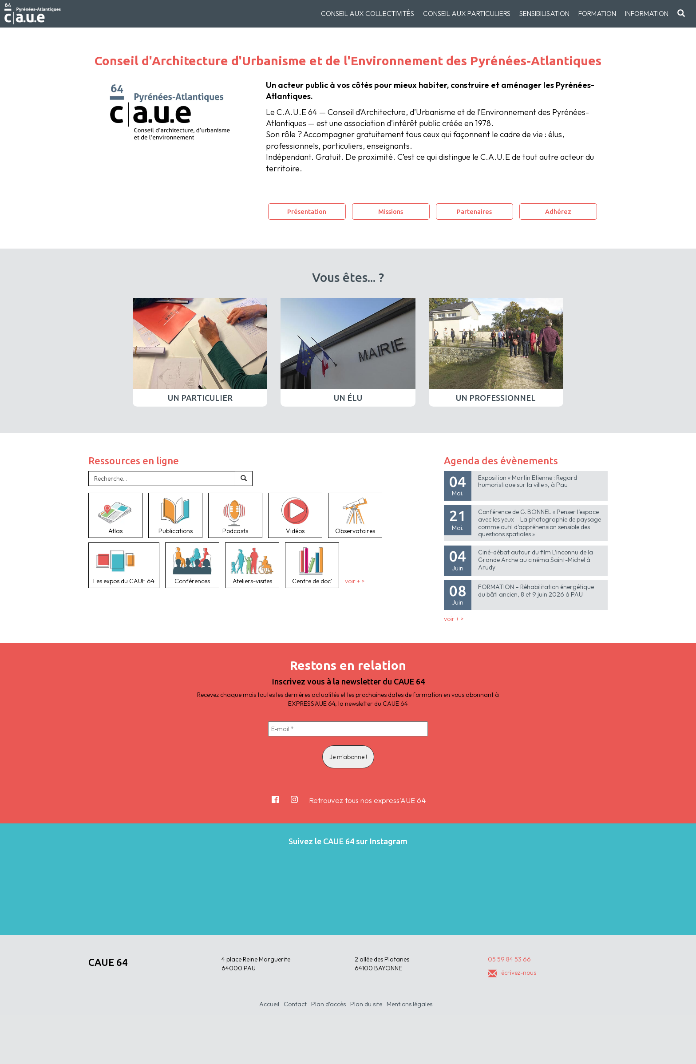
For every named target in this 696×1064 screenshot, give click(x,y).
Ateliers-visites (252, 565)
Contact (295, 1004)
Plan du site (366, 1004)
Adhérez (558, 211)
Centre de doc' (312, 565)
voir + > (354, 581)
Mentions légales (409, 1004)
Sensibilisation (544, 13)
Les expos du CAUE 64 (123, 565)
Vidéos (295, 515)
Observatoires (355, 515)
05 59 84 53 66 (509, 959)
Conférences (192, 565)
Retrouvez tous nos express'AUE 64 (367, 800)
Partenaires (474, 211)
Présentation (306, 211)
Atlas (115, 515)
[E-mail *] (348, 728)
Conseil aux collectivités (367, 13)
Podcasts (235, 515)
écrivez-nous (512, 973)
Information (646, 13)
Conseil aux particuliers (466, 13)
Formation (597, 13)
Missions (390, 211)
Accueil (269, 1004)
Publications (175, 515)
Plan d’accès (328, 1004)
